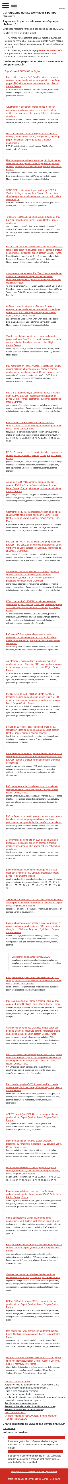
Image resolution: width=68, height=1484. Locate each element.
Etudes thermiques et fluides (18, 1394)
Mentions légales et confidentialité (24, 1479)
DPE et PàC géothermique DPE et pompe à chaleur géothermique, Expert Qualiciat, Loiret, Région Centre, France (32, 1304)
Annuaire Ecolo (17, 1437)
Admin (45, 1479)
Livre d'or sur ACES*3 (15, 1412)
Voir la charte (9, 1428)
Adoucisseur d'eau (50, 1384)
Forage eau (39, 1394)
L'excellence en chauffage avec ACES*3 (31, 957)
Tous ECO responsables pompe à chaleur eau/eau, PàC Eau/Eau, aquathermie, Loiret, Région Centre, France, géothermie (33, 220)
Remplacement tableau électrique (21, 1403)
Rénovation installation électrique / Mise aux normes (30, 1406)
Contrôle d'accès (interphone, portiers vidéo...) (27, 1388)
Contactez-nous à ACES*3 (17, 1381)
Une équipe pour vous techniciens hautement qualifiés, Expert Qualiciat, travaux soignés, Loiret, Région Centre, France (33, 1334)
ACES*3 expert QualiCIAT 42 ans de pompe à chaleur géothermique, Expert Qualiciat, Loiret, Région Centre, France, (32, 1117)
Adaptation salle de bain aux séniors (22, 1384)
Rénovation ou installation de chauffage (24, 1409)
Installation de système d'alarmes (48, 1397)
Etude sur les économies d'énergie (21, 1391)
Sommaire (55, 1479)
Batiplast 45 (15, 1451)
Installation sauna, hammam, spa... (23, 1400)
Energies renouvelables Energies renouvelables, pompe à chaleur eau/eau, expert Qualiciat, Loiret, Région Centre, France (34, 1247)
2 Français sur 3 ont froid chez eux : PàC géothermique (34, 1471)
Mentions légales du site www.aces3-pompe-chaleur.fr (31, 1416)
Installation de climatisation (17, 1397)
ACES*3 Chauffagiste (30, 71)
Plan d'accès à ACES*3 (16, 1419)
